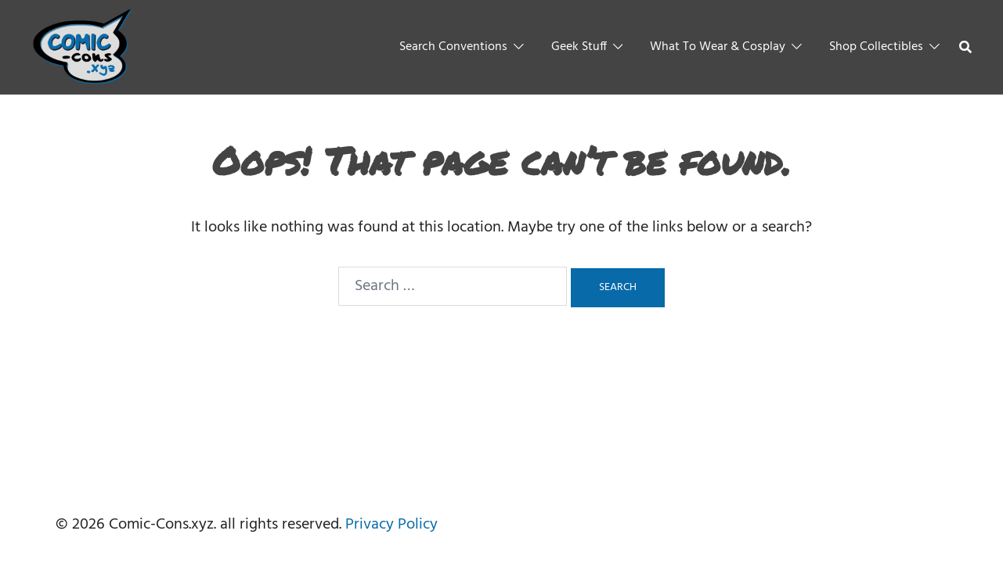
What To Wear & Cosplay (717, 47)
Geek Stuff (579, 47)
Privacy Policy (391, 524)
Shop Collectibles (876, 47)
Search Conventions (453, 47)
